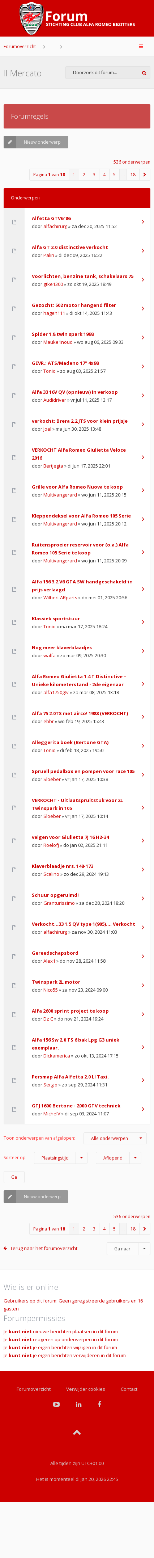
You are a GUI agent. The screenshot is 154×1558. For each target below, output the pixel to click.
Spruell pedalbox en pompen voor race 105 (83, 771)
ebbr (48, 721)
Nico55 (50, 990)
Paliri (48, 255)
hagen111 (54, 313)
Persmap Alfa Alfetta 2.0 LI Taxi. (70, 1076)
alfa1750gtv (56, 692)
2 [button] (84, 175)
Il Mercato (23, 73)
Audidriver (54, 400)
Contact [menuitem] (129, 1389)
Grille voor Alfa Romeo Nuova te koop (77, 487)
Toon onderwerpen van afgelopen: (75, 1138)
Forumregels (29, 116)
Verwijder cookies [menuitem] (85, 1389)
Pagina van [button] (49, 175)
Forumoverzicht (20, 46)
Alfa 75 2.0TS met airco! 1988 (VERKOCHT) (80, 713)
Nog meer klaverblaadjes (62, 647)
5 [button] (114, 175)
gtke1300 (53, 284)
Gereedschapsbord (55, 953)
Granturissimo (59, 903)
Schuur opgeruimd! (55, 895)
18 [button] (133, 175)
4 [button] (104, 175)
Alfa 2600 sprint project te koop (70, 1011)
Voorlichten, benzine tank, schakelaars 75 (82, 276)
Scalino (51, 874)
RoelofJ (51, 845)
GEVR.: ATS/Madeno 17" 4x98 (65, 363)
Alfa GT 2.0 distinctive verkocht (70, 247)
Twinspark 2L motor (56, 982)
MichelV (51, 1113)
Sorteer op (45, 1158)
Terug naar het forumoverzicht (43, 1248)
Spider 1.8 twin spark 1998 (63, 334)
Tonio (49, 371)
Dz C (48, 1019)
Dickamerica (56, 1055)
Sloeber (52, 779)
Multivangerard (60, 494)
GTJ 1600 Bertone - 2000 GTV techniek (76, 1105)
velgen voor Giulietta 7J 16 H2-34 (70, 837)
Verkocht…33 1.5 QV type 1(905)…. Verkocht (83, 924)
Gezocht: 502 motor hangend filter (74, 305)
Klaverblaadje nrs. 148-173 (62, 866)
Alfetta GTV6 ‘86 (51, 218)
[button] (145, 175)
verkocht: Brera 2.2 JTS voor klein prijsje (80, 421)
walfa (49, 655)
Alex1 (49, 961)
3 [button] (94, 175)
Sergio (50, 1084)
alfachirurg (55, 226)
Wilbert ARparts (60, 597)
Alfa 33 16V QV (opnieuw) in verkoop (75, 392)
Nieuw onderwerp (32, 142)
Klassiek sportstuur (56, 618)
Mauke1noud (58, 342)
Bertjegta (53, 466)
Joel (47, 429)
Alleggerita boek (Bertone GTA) (70, 742)
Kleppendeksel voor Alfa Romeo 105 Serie (81, 515)
